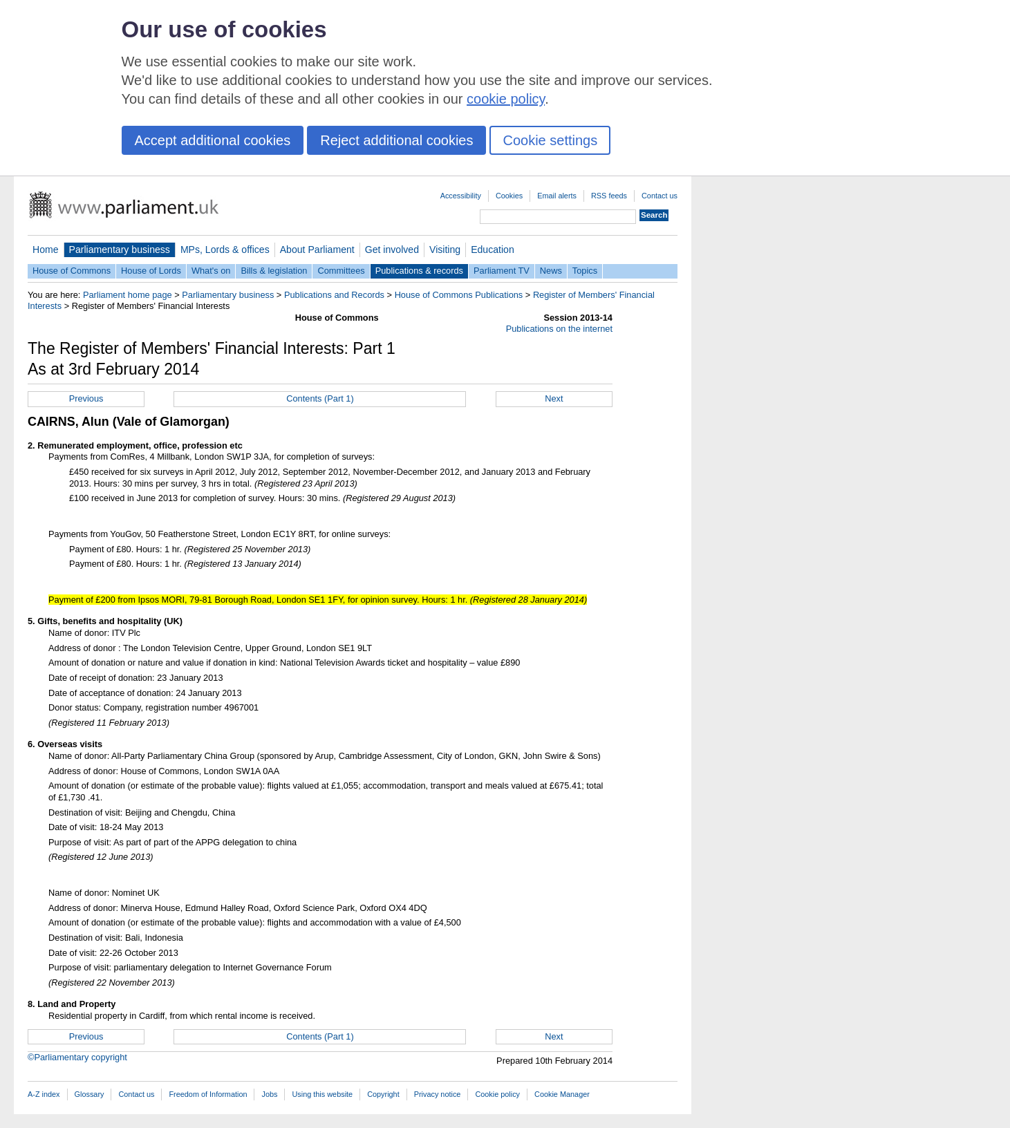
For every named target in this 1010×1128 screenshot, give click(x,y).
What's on (211, 270)
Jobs (269, 1094)
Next (554, 398)
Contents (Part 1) (319, 398)
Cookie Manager (562, 1094)
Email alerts (557, 195)
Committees (340, 270)
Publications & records (419, 270)
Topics (584, 270)
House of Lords (151, 270)
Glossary (89, 1094)
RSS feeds (609, 195)
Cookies (509, 195)
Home (45, 249)
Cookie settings (550, 140)
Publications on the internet (559, 328)
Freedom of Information (208, 1094)
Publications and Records (334, 295)
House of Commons (71, 270)
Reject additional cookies (396, 140)
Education (492, 249)
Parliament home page (127, 295)
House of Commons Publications (459, 295)
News (551, 270)
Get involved (392, 249)
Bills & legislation (274, 270)
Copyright (383, 1094)
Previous (86, 398)
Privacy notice (437, 1094)
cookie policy (506, 98)
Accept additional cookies (213, 140)
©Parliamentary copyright (77, 1057)
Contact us (659, 195)
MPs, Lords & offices (225, 249)
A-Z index (44, 1094)
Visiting (444, 249)
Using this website (322, 1094)
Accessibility (460, 195)
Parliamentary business (119, 249)
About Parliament (317, 249)
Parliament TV (502, 270)
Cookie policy (497, 1094)
